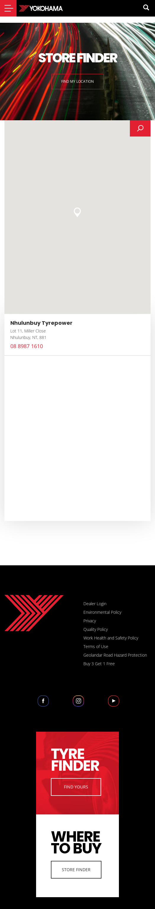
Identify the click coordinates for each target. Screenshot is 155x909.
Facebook (43, 704)
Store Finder (76, 869)
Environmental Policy (102, 612)
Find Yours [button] (76, 787)
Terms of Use (95, 646)
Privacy (89, 621)
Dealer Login (94, 603)
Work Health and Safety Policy (110, 638)
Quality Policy (95, 629)
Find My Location (77, 81)
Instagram (78, 704)
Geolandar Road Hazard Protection (115, 655)
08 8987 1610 (26, 346)
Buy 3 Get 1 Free (99, 663)
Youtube (113, 704)
